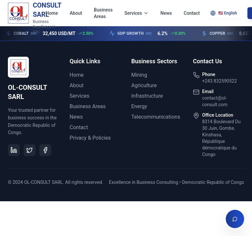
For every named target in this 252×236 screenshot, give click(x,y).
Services (136, 13)
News (166, 13)
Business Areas (103, 13)
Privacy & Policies (90, 138)
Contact (192, 13)
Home (52, 13)
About (76, 13)
